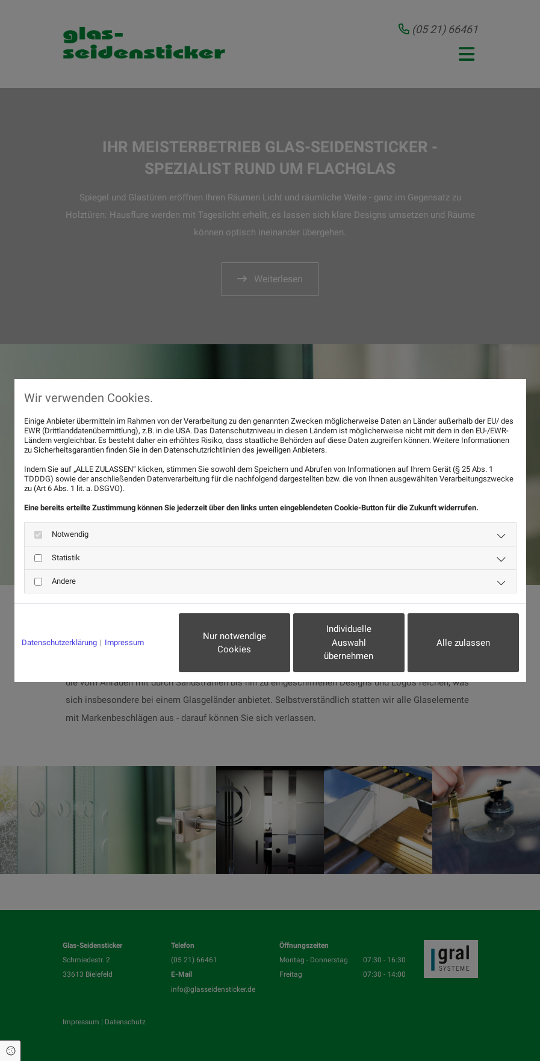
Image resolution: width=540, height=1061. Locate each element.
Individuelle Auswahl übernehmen (348, 642)
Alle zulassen (463, 642)
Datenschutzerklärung (59, 642)
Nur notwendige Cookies (234, 643)
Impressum (124, 642)
